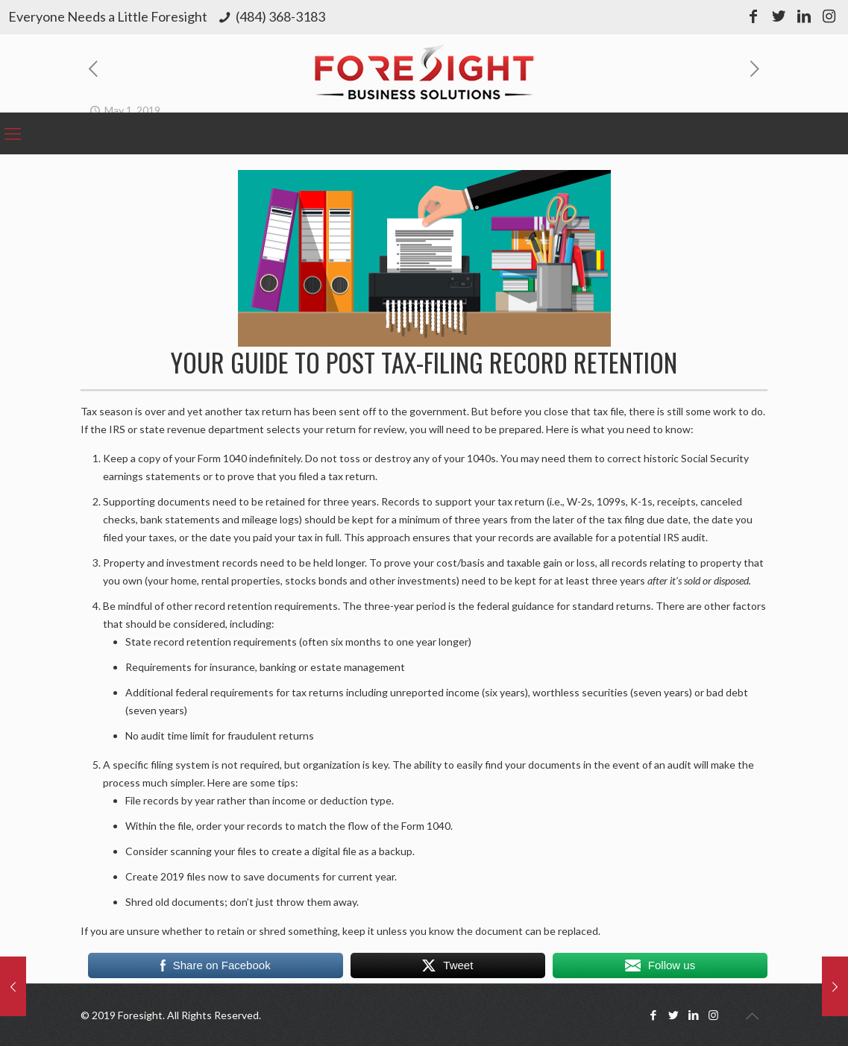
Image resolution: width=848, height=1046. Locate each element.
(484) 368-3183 (280, 16)
